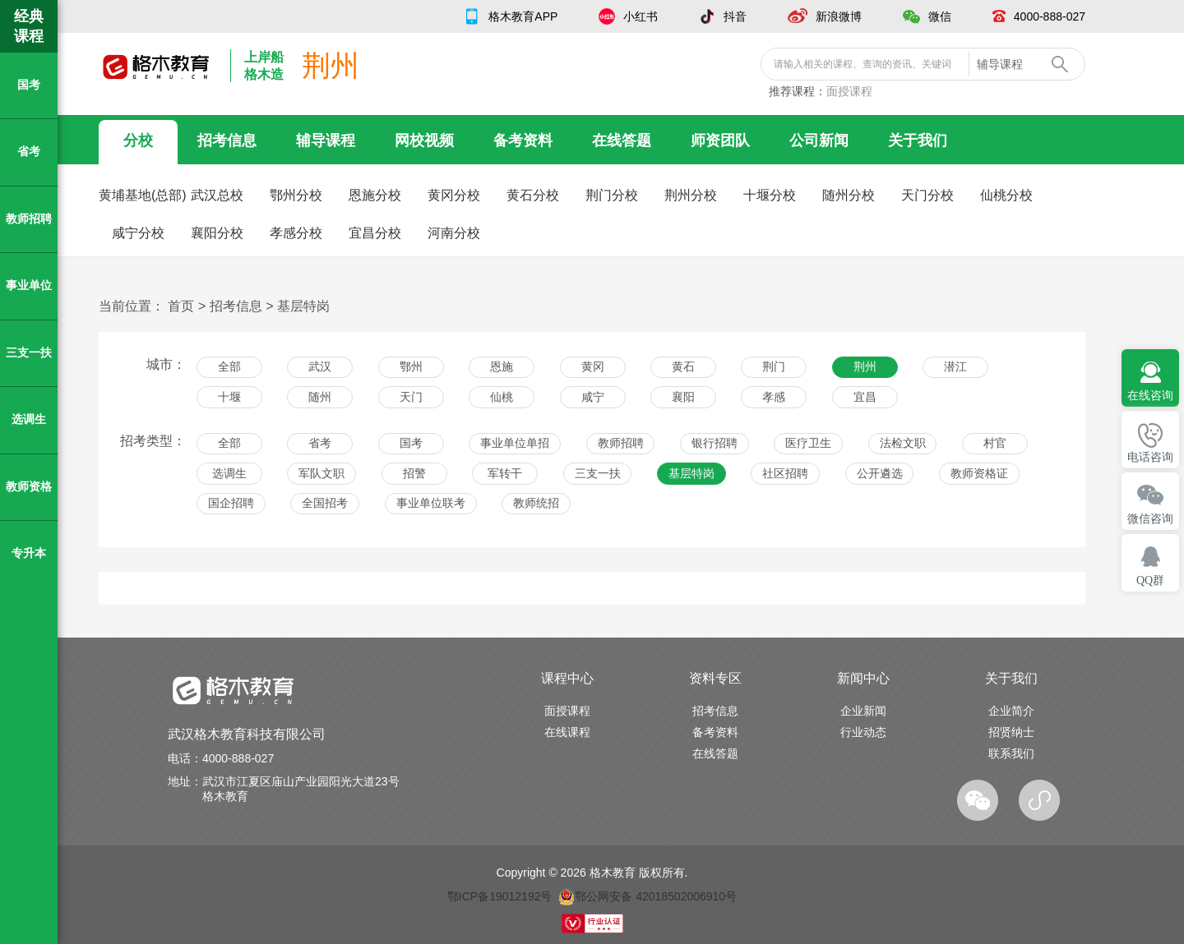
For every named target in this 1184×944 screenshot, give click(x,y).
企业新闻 (863, 710)
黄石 (683, 366)
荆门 (773, 366)
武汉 (319, 366)
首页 (181, 306)
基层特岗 (303, 306)
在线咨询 (1150, 395)
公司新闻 (819, 140)
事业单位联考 (430, 502)
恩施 (501, 366)
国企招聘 (231, 502)
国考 (411, 442)
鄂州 (411, 366)
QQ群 (1150, 580)
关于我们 (917, 140)
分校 (138, 140)
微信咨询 (1150, 519)
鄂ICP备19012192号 (500, 896)
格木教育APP (522, 16)
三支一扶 (598, 473)
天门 (411, 396)
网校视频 (424, 140)
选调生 (229, 473)
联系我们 (1011, 753)
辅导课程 (325, 140)
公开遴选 (880, 473)
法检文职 (903, 442)
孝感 (773, 396)
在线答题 (621, 140)
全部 (229, 366)
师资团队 (720, 140)
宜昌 (864, 396)
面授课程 (849, 91)
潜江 (955, 366)
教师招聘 (621, 442)
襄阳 (683, 396)
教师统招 (536, 502)
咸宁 (592, 396)
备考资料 (523, 140)
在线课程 (567, 732)
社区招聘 (785, 473)
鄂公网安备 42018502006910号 (647, 896)
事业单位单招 (514, 442)
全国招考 (325, 502)
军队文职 (321, 473)
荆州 (864, 366)
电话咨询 (1150, 457)
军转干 (505, 473)
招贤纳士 (1011, 732)
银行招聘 (714, 442)
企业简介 (1011, 710)
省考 (319, 442)
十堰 (229, 396)
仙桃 (501, 396)
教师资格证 (979, 473)
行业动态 (863, 732)
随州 (319, 396)
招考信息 (227, 140)
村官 (994, 442)
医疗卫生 (808, 442)
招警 (414, 473)
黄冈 (592, 366)
